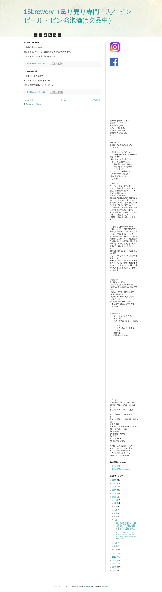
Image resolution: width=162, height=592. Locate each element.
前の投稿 (97, 100)
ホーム (63, 100)
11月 (116, 500)
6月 (115, 513)
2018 (114, 560)
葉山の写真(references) (121, 469)
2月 (115, 546)
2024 (114, 487)
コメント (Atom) (34, 104)
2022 (114, 493)
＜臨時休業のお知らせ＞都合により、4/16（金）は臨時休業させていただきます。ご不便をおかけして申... (125, 526)
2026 (114, 480)
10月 (116, 503)
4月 (115, 520)
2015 (114, 570)
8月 (115, 507)
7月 (115, 510)
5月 (115, 517)
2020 (114, 554)
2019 (114, 557)
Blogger (107, 586)
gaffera (87, 586)
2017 (114, 564)
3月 (115, 543)
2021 (114, 497)
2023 (114, 490)
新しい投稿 (29, 100)
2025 (114, 483)
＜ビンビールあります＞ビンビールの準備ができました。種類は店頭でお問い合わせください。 (125, 535)
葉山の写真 (116, 466)
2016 (114, 567)
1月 (115, 550)
